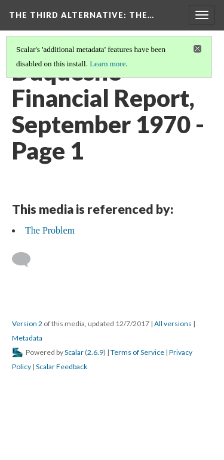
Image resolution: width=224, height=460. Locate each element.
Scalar (74, 352)
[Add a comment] (26, 260)
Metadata (27, 337)
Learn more (107, 63)
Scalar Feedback (61, 366)
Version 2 (27, 323)
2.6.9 (95, 352)
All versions (173, 323)
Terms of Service (137, 352)
